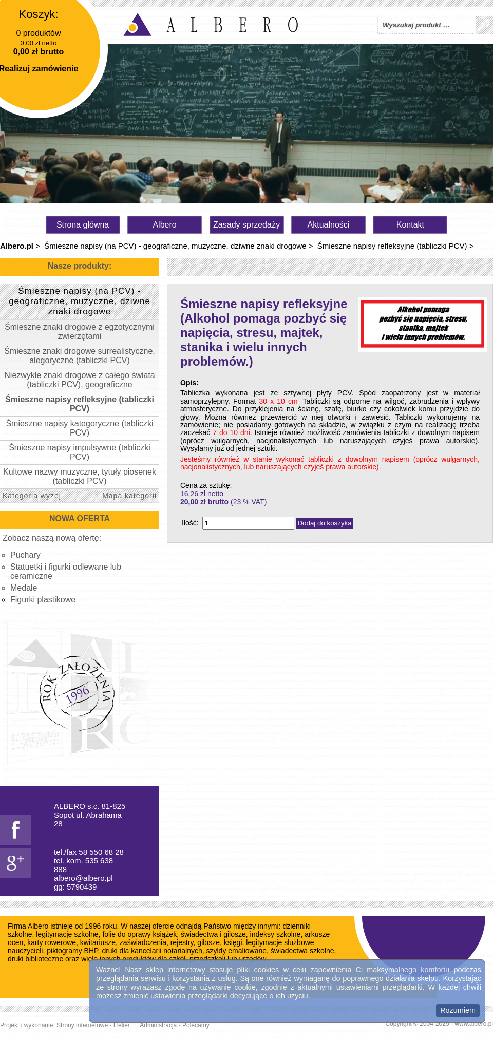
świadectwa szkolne (302, 951)
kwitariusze (98, 942)
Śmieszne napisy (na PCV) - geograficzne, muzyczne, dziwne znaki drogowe (175, 245)
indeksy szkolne (275, 934)
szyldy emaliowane (236, 951)
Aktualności (329, 224)
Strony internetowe (82, 1025)
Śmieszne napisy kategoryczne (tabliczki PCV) (79, 428)
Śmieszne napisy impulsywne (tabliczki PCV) (79, 452)
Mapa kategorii (129, 496)
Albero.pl (16, 245)
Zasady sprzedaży (246, 224)
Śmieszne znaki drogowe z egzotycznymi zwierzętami (80, 332)
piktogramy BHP (72, 951)
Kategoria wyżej (32, 496)
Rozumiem (458, 1010)
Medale (23, 587)
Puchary (25, 555)
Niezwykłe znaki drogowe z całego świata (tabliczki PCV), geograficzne (79, 380)
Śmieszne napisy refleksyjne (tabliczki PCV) (392, 245)
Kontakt (410, 224)
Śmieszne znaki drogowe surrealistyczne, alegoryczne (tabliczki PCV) (79, 356)
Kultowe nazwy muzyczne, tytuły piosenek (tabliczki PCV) (79, 476)
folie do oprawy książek (139, 934)
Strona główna (82, 224)
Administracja (158, 1025)
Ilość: (190, 523)
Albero (164, 224)
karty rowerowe (51, 942)
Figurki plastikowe (42, 599)
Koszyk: (38, 14)
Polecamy (196, 1025)
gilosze (208, 942)
